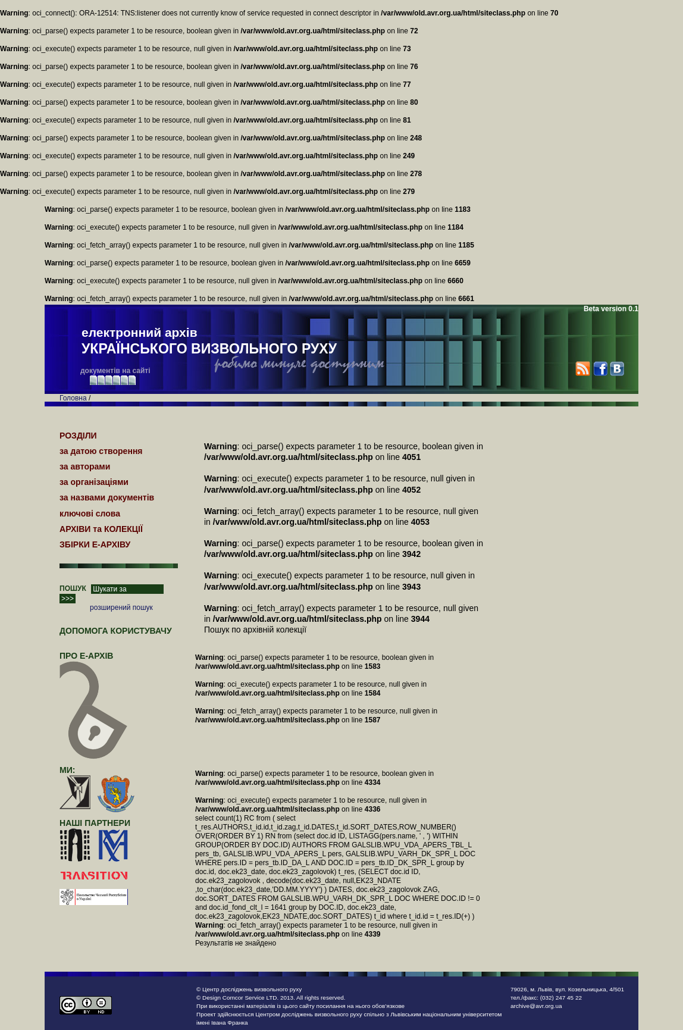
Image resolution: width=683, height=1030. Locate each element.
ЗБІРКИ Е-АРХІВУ (94, 544)
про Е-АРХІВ (93, 661)
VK (616, 368)
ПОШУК (72, 588)
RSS (582, 368)
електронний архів (209, 341)
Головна (73, 398)
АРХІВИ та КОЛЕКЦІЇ (101, 529)
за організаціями (94, 482)
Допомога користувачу (115, 630)
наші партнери (94, 823)
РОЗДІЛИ (78, 435)
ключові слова (89, 513)
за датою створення (101, 451)
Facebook (600, 368)
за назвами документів (106, 497)
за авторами (84, 466)
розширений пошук (121, 607)
